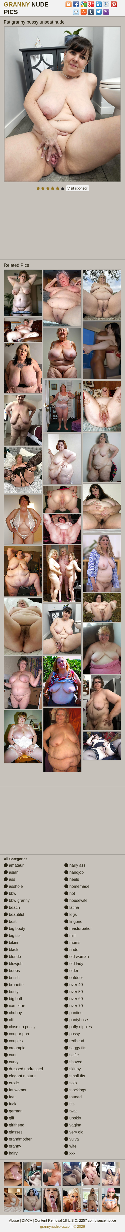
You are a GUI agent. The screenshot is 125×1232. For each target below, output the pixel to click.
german (13, 1111)
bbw (10, 893)
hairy (11, 1153)
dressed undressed (23, 1069)
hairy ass (74, 865)
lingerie (73, 921)
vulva (71, 1139)
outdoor (73, 978)
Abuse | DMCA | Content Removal (35, 1220)
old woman (76, 956)
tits (69, 1104)
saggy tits (75, 1048)
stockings (75, 1090)
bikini (11, 942)
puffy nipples (78, 1027)
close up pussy (19, 1027)
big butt (13, 999)
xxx (69, 1153)
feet (10, 1097)
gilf (9, 1118)
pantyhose (76, 1020)
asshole (13, 886)
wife (70, 1146)
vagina (72, 1125)
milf (70, 935)
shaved (73, 1062)
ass (9, 879)
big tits (12, 935)
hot (69, 893)
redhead (74, 1041)
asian (11, 872)
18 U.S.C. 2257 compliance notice (89, 1220)
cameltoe (14, 1006)
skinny (72, 1069)
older (71, 971)
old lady (73, 963)
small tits (74, 1076)
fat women (15, 1090)
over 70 (73, 1006)
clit (9, 1020)
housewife (76, 900)
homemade (77, 886)
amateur (14, 865)
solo (70, 1083)
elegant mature (20, 1076)
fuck (10, 1104)
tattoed (73, 1097)
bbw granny (17, 900)
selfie (71, 1055)
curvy (11, 1062)
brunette (14, 985)
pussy (72, 1034)
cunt (10, 1055)
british (12, 978)
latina (71, 907)
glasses (13, 1132)
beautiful (14, 914)
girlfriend (14, 1125)
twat (70, 1111)
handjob (74, 872)
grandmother (18, 1139)
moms (72, 942)
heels (71, 879)
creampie (14, 1048)
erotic (11, 1083)
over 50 (73, 992)
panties (73, 1013)
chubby (13, 1013)
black (11, 949)
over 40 (73, 985)
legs (70, 914)
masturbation (78, 928)
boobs (12, 971)
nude (71, 949)
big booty (14, 928)
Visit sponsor (78, 188)
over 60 (73, 999)
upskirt (72, 1118)
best (10, 921)
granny (12, 1146)
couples (13, 1041)
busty (11, 992)
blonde (12, 956)
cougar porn (17, 1034)
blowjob (13, 963)
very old (73, 1132)
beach (12, 907)
